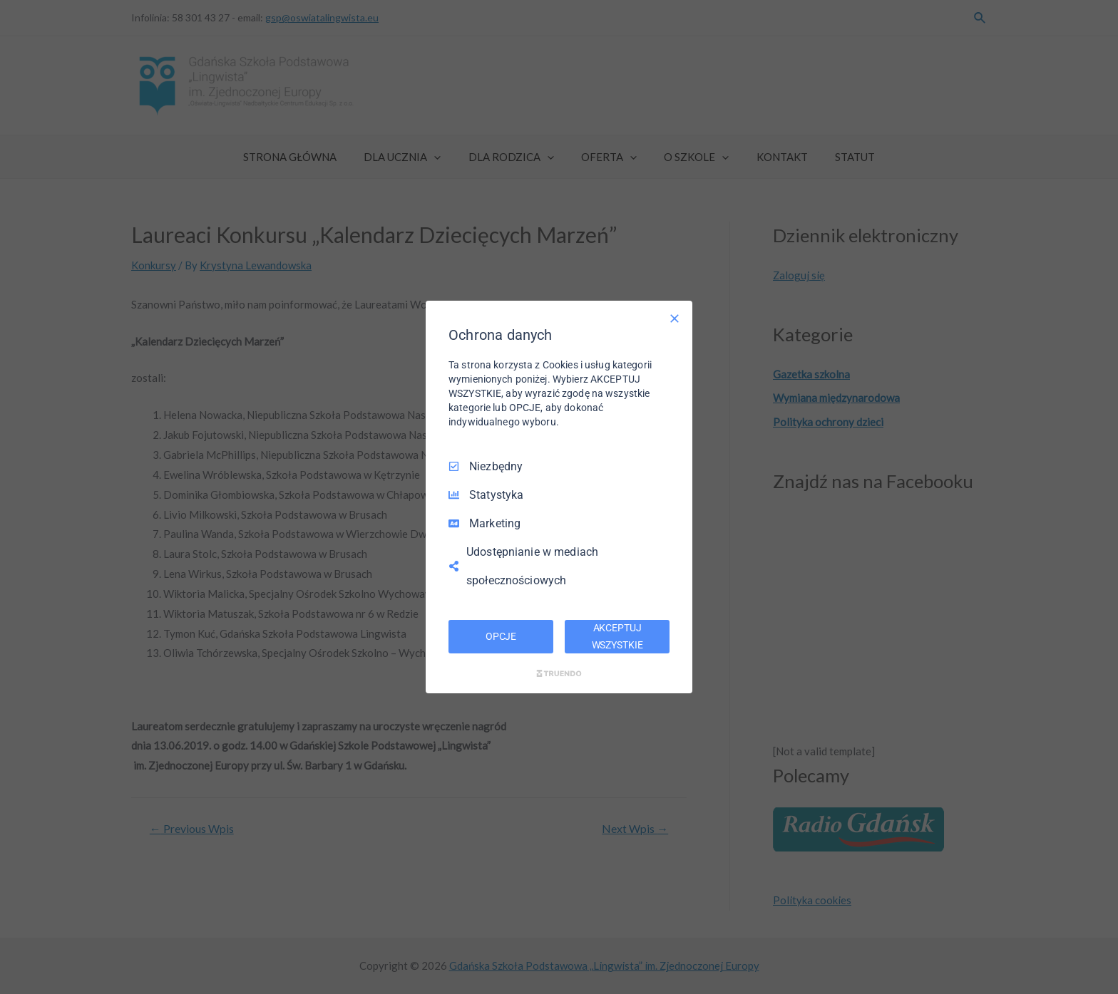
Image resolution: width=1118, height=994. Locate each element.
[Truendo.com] (559, 673)
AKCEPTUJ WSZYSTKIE (617, 636)
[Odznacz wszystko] (674, 318)
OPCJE (501, 636)
